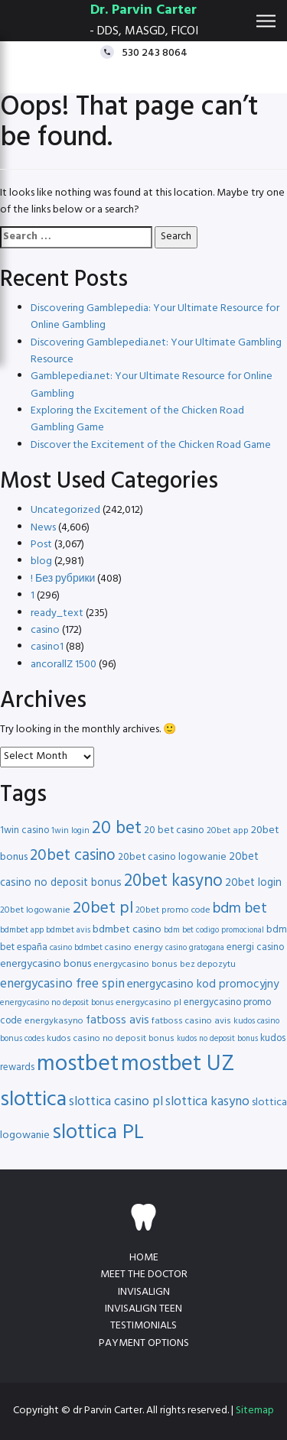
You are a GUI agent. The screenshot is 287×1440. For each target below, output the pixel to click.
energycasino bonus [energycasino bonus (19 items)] (45, 964)
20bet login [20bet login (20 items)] (253, 883)
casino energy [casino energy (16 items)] (134, 947)
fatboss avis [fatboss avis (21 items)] (117, 1020)
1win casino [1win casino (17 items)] (24, 830)
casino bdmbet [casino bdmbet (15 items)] (76, 948)
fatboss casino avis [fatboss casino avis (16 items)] (191, 1021)
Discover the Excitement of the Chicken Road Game (151, 445)
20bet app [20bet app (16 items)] (228, 830)
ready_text (57, 613)
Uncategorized (65, 510)
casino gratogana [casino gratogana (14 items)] (194, 948)
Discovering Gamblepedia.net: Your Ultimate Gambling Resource (156, 351)
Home (143, 1257)
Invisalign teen (143, 1309)
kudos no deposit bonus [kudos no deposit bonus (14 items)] (217, 1039)
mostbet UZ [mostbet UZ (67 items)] (178, 1064)
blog (41, 561)
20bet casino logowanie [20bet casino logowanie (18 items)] (172, 857)
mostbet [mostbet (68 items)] (78, 1064)
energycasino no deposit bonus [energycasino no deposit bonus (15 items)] (56, 1003)
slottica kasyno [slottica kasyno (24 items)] (207, 1101)
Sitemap (255, 1410)
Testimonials (143, 1326)
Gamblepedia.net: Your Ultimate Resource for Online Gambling (151, 385)
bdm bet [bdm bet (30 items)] (240, 909)
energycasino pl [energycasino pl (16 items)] (148, 1002)
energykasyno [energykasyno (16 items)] (53, 1021)
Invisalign (144, 1292)
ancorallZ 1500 (63, 664)
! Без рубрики (63, 579)
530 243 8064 (155, 52)
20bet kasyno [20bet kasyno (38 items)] (173, 881)
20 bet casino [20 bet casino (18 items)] (174, 830)
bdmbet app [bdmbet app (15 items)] (22, 930)
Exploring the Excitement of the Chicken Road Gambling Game (137, 419)
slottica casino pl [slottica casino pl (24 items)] (116, 1101)
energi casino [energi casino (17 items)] (255, 947)
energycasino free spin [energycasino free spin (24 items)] (62, 984)
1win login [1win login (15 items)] (70, 831)
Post (41, 544)
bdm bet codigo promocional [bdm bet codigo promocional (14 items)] (214, 930)
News (43, 528)
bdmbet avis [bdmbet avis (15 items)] (68, 930)
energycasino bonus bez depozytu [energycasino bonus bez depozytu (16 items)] (164, 964)
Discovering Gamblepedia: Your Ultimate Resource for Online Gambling (155, 317)
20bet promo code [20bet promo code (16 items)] (172, 910)
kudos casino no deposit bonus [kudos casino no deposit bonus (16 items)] (110, 1038)
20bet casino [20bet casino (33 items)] (73, 855)
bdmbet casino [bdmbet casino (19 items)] (127, 930)
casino (45, 630)
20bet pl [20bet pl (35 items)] (103, 908)
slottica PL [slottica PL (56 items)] (98, 1133)
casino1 (47, 647)
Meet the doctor (144, 1274)
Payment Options (144, 1343)
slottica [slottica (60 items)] (33, 1100)
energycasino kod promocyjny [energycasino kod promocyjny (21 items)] (203, 984)
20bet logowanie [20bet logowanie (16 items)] (35, 910)
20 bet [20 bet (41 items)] (117, 829)
